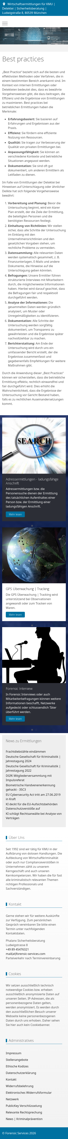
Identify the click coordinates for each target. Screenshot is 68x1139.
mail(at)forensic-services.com (25, 954)
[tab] (32, 526)
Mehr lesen (15, 514)
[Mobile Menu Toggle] (5, 23)
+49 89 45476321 (17, 949)
